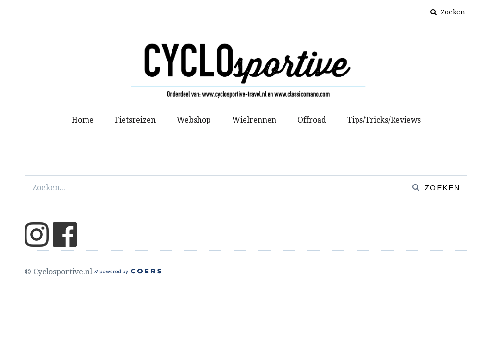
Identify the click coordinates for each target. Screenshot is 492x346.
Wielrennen (254, 119)
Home (83, 119)
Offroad (311, 119)
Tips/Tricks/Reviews (384, 119)
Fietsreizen (135, 119)
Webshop (194, 119)
